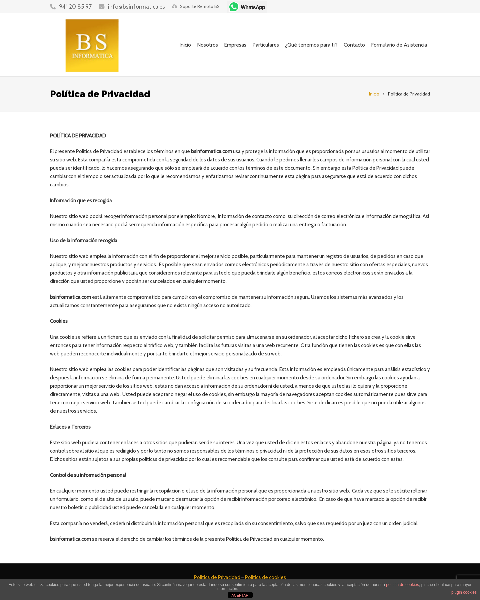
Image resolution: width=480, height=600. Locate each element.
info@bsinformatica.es (136, 6)
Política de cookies (265, 577)
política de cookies (402, 584)
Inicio (374, 94)
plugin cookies (464, 592)
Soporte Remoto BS (200, 6)
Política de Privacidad (217, 577)
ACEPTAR (239, 595)
